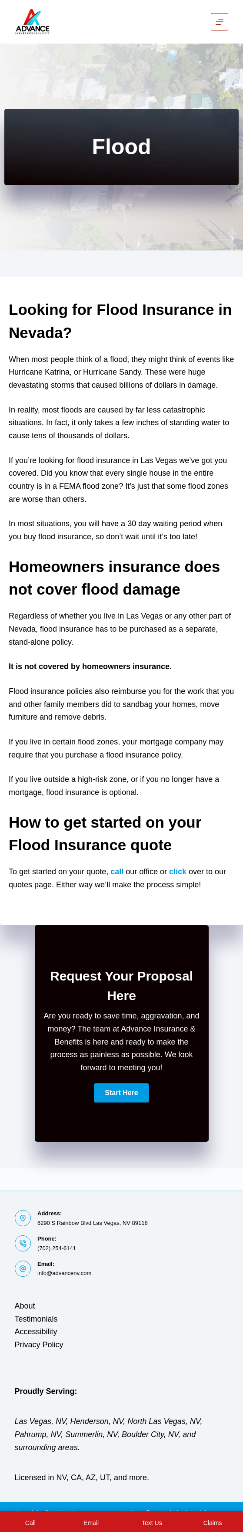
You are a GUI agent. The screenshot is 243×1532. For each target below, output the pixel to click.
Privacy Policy (39, 1344)
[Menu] (219, 21)
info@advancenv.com (64, 1273)
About (25, 1306)
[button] (121, 1092)
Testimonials (36, 1319)
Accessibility (36, 1331)
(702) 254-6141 (56, 1248)
